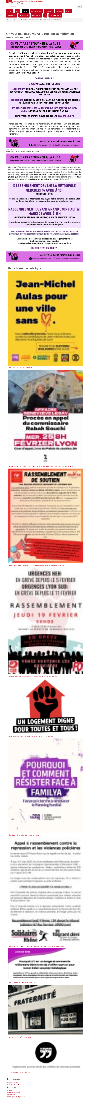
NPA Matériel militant (13, 1092)
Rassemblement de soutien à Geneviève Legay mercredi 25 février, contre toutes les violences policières (41, 466)
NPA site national (12, 1082)
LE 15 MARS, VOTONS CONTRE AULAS (20, 367)
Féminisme (48, 11)
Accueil (9, 11)
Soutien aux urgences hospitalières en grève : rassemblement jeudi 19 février (33, 676)
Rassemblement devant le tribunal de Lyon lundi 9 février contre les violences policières (36, 946)
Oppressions (36, 15)
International (11, 15)
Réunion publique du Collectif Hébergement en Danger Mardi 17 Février (31, 736)
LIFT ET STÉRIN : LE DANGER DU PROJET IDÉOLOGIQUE (25, 982)
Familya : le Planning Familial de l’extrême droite (24, 835)
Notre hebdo (11, 1094)
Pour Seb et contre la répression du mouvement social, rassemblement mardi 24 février (36, 565)
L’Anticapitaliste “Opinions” (16, 1097)
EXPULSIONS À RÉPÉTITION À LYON (20, 1037)
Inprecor (10, 1090)
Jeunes (68, 11)
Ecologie (59, 11)
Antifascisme (24, 15)
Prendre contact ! (55, 15)
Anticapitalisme (36, 11)
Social (25, 11)
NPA (17, 11)
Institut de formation (13, 1084)
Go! (79, 6)
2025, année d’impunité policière (19, 1072)
